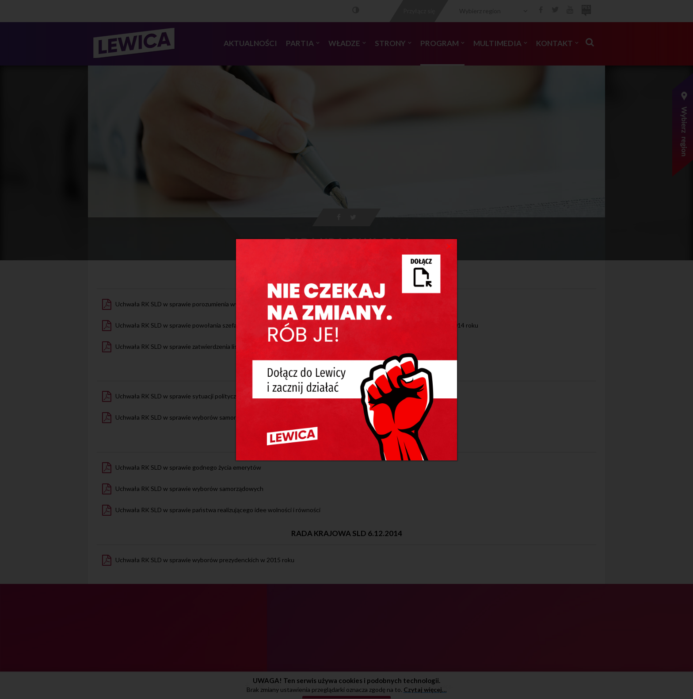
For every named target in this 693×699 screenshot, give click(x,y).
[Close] (449, 245)
